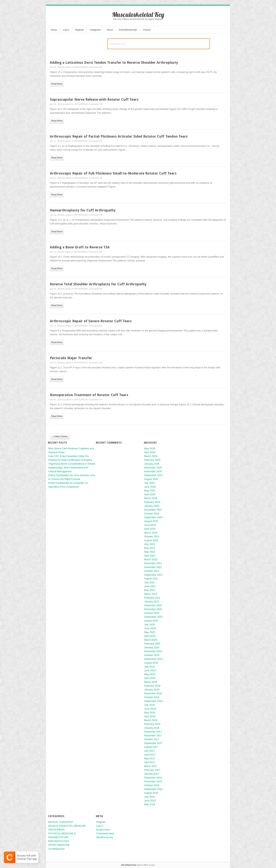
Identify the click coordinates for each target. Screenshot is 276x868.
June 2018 (150, 708)
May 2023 (149, 548)
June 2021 (150, 586)
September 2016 (153, 789)
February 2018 (152, 724)
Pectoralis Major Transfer (71, 358)
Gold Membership (128, 30)
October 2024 (151, 513)
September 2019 (153, 659)
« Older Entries (60, 436)
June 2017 (150, 754)
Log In (66, 30)
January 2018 (151, 727)
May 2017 (149, 758)
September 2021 (153, 574)
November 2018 (153, 693)
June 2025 (150, 486)
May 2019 (149, 674)
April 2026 (149, 452)
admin (68, 67)
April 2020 (149, 636)
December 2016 (153, 777)
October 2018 (151, 697)
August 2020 (151, 620)
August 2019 (151, 662)
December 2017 (153, 731)
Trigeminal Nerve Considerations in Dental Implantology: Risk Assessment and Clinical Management (71, 467)
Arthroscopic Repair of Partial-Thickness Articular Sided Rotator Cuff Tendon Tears (119, 136)
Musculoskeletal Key (138, 14)
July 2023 (149, 544)
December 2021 (153, 563)
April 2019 (149, 678)
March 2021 (150, 593)
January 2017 (151, 773)
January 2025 (151, 505)
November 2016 (153, 781)
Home (54, 30)
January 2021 (151, 601)
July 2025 (149, 482)
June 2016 (150, 800)
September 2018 (153, 701)
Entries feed (102, 829)
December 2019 (153, 651)
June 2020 (150, 628)
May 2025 (149, 490)
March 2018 (150, 720)
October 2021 (151, 570)
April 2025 (149, 494)
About (110, 30)
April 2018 (149, 716)
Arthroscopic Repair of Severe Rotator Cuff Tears (91, 321)
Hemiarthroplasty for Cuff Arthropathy (83, 210)
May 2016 (149, 804)
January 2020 (151, 647)
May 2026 (149, 448)
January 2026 (151, 463)
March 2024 (150, 532)
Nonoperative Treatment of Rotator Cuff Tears (89, 395)
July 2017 (149, 750)
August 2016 (151, 792)
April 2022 (149, 555)
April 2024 (149, 528)
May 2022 (149, 551)
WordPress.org (104, 837)
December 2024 (153, 509)
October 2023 (151, 536)
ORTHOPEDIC (81, 67)
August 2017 (151, 747)
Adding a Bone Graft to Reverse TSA (80, 247)
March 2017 (150, 766)
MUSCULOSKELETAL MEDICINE (67, 825)
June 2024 (150, 525)
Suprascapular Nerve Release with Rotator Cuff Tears (94, 99)
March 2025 (150, 498)
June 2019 (150, 670)
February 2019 (152, 685)
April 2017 (149, 762)
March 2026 (150, 456)
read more (56, 83)
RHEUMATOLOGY (58, 841)
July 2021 (149, 582)
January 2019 (151, 689)
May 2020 (149, 632)
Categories (95, 30)
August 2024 (151, 521)
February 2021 (152, 597)
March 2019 (150, 681)
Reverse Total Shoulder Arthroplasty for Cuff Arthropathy (98, 284)
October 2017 (151, 739)
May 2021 (149, 590)
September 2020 (153, 616)
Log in (99, 825)
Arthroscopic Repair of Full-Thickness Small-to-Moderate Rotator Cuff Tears (113, 173)
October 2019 (151, 655)
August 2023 (151, 540)
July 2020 (149, 624)
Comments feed (105, 833)
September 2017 (153, 743)
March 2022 (150, 559)
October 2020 (151, 613)
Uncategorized (56, 848)
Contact (147, 30)
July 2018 (149, 704)
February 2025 (152, 502)
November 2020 (153, 609)
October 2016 (151, 785)
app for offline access (138, 865)
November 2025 (153, 471)
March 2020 (150, 639)
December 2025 (153, 467)
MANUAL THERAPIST (60, 822)
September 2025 (153, 475)
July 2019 (149, 666)
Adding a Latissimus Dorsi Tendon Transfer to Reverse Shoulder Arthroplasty (114, 62)
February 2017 (152, 769)
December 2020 (153, 605)
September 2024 (153, 517)
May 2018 (149, 712)
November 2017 (153, 735)
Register (79, 30)
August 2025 (151, 479)
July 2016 (149, 796)
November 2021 (153, 567)
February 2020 (152, 643)
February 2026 (152, 459)
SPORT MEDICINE (59, 845)
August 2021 (151, 578)
